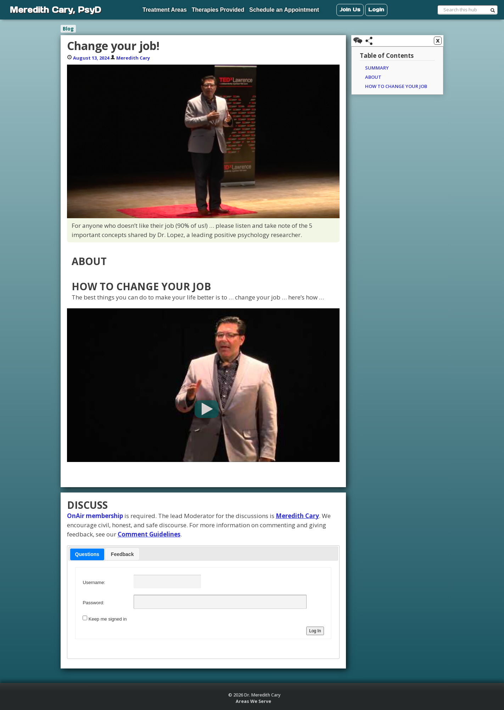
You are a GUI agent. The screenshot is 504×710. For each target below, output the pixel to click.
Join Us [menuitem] (350, 9)
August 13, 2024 (91, 58)
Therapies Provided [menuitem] (218, 10)
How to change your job (396, 86)
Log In (315, 630)
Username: (94, 582)
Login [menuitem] (376, 9)
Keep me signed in (108, 619)
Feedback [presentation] (122, 554)
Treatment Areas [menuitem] (164, 10)
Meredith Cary (133, 58)
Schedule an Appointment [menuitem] (284, 10)
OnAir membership (95, 516)
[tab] (87, 554)
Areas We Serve (253, 701)
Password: (93, 602)
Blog (68, 29)
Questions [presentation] (87, 554)
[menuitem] (115, 6)
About (373, 77)
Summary (377, 68)
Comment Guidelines (149, 534)
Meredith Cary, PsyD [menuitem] (55, 10)
